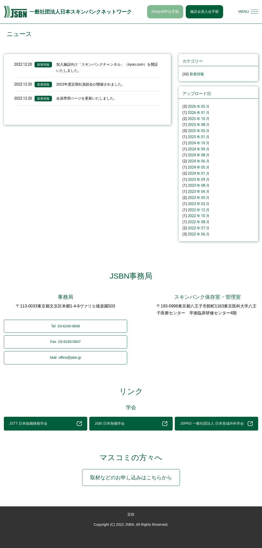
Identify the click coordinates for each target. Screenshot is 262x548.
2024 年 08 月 (199, 155)
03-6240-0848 (65, 326)
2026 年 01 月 (199, 113)
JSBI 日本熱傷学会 (131, 423)
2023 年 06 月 (199, 191)
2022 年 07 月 (199, 228)
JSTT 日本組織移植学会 (45, 423)
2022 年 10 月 (199, 216)
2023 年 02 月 (199, 204)
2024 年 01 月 (199, 173)
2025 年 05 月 (199, 131)
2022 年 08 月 (199, 222)
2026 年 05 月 (199, 106)
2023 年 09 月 (199, 179)
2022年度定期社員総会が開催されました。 (90, 84)
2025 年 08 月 (199, 125)
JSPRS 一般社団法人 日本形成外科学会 (216, 423)
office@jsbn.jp (65, 357)
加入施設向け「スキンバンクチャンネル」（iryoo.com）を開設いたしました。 (107, 67)
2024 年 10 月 (199, 143)
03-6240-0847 (65, 342)
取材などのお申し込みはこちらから (131, 477)
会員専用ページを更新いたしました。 (86, 98)
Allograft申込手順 (165, 11)
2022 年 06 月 (199, 234)
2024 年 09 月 (199, 149)
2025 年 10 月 (199, 119)
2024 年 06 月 (199, 161)
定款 (131, 514)
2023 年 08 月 (199, 185)
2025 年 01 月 (199, 137)
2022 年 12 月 (199, 210)
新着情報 (43, 64)
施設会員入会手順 (204, 11)
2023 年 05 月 (199, 198)
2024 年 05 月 (199, 167)
